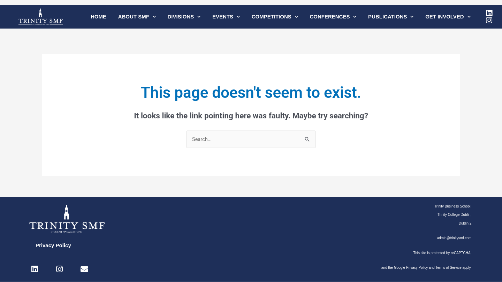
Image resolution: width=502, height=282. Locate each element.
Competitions (275, 16)
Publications (390, 16)
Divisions (183, 16)
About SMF (137, 16)
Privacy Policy (53, 246)
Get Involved (448, 16)
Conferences (333, 16)
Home (98, 16)
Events (226, 16)
